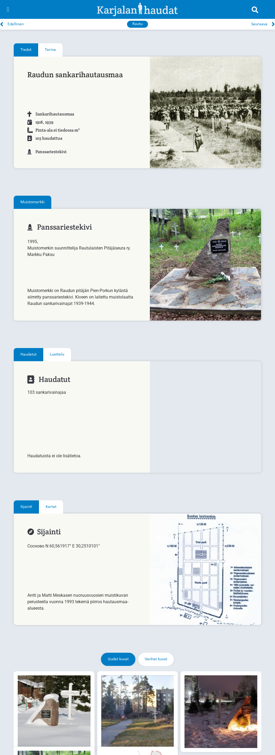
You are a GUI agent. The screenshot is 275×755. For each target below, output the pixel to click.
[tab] (26, 50)
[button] (7, 9)
